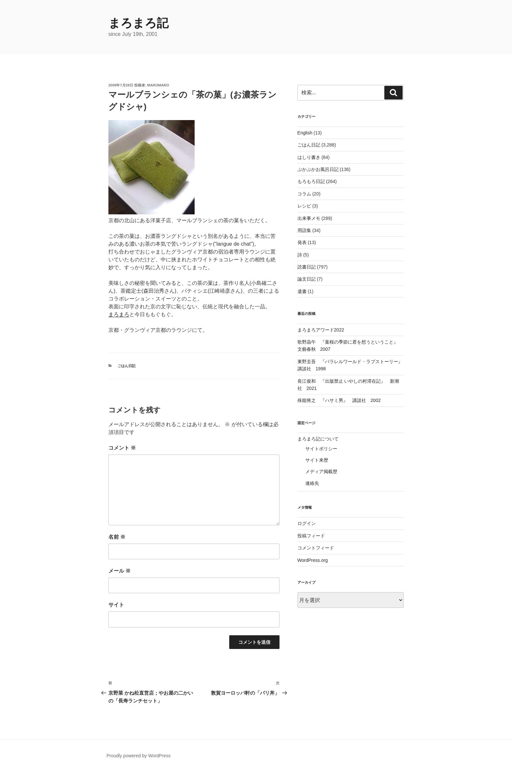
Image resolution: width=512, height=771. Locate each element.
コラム (304, 193)
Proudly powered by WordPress (138, 755)
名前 (116, 537)
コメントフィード (315, 547)
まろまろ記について (318, 438)
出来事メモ (308, 218)
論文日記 (306, 279)
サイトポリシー (321, 448)
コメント (122, 448)
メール (119, 571)
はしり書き (308, 157)
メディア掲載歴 (321, 471)
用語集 (304, 230)
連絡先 (312, 483)
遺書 (302, 291)
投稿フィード (311, 535)
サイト (116, 605)
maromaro (158, 85)
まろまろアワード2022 (320, 329)
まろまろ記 (138, 23)
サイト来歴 (316, 460)
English (304, 132)
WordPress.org (312, 560)
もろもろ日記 (311, 181)
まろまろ (118, 314)
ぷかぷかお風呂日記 (318, 169)
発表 (302, 242)
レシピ (304, 205)
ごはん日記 (127, 366)
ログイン (306, 523)
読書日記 (306, 267)
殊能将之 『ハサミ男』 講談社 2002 (339, 400)
